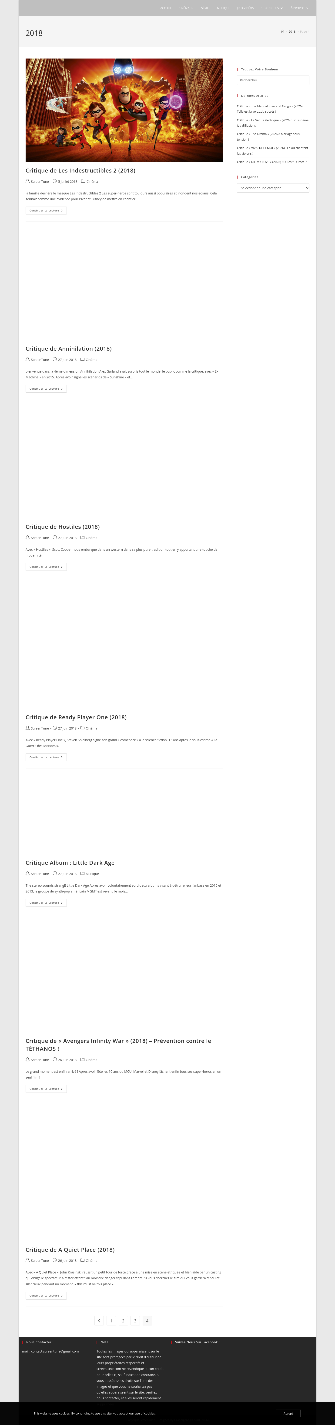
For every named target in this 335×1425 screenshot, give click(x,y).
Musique (92, 874)
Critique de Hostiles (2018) (63, 526)
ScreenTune (40, 181)
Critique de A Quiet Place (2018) (70, 1249)
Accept (288, 1413)
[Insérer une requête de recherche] (273, 80)
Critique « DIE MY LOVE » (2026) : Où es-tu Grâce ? (271, 162)
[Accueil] (282, 31)
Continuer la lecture (48, 211)
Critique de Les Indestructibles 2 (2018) (80, 170)
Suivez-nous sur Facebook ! (197, 1342)
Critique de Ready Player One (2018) (76, 717)
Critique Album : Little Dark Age (70, 862)
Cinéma (92, 181)
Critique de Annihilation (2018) (69, 348)
